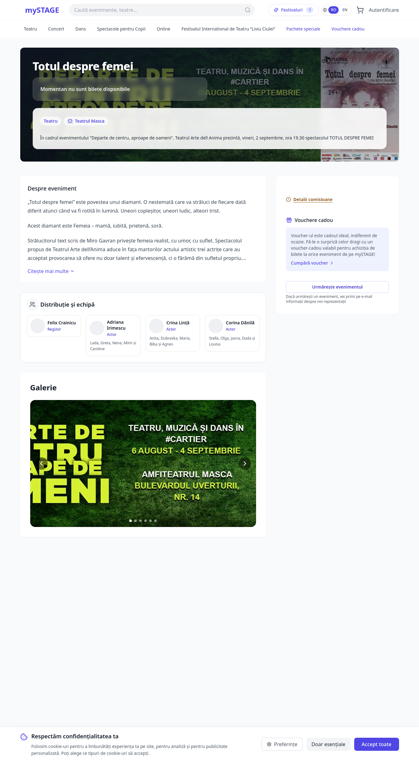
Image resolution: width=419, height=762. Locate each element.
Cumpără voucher (312, 263)
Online (163, 29)
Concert (56, 29)
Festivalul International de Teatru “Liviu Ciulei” (228, 29)
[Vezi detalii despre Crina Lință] (172, 333)
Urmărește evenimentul (337, 287)
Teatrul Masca (86, 121)
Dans (80, 29)
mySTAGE (42, 10)
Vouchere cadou (347, 29)
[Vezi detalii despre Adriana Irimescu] (113, 335)
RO (333, 9)
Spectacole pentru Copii (121, 29)
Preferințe (282, 744)
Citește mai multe (51, 271)
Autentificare (384, 10)
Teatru (30, 29)
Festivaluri (293, 10)
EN (344, 9)
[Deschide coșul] (360, 10)
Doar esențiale (328, 744)
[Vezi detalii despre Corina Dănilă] (232, 333)
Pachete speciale (303, 29)
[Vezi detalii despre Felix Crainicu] (54, 326)
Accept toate (377, 744)
